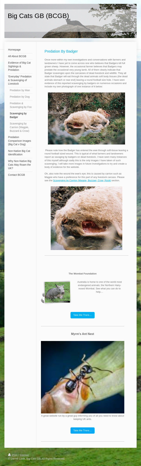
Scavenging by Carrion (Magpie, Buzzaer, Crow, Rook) (82, 180)
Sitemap (24, 454)
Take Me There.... (82, 315)
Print (13, 454)
